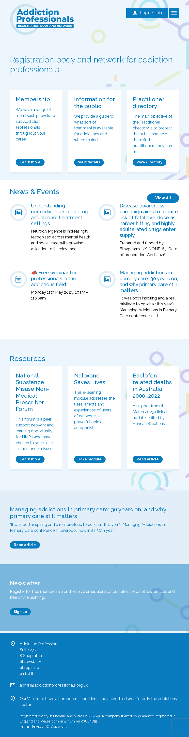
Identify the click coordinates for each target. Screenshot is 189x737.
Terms (25, 726)
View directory (149, 162)
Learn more (30, 162)
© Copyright (56, 726)
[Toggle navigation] (174, 13)
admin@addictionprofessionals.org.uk (54, 685)
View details (89, 162)
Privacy (38, 726)
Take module (90, 459)
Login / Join (147, 13)
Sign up (20, 612)
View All (163, 198)
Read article (148, 459)
